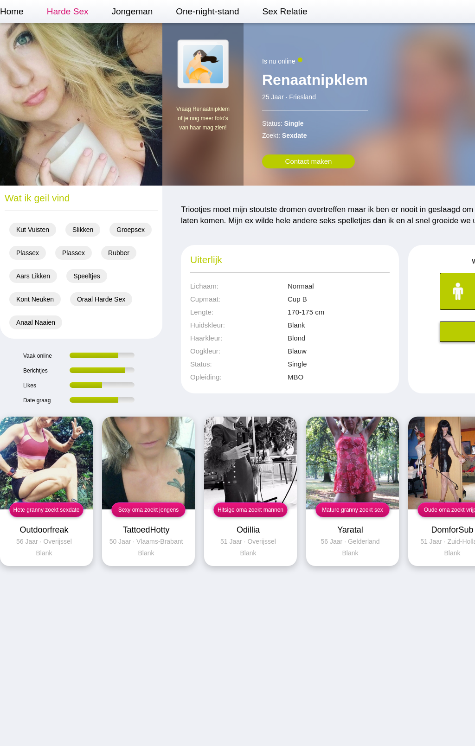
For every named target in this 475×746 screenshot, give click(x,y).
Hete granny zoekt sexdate (46, 510)
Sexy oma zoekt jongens (148, 510)
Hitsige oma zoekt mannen (250, 510)
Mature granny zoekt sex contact (352, 512)
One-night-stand (207, 11)
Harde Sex (68, 11)
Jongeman (132, 11)
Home (12, 11)
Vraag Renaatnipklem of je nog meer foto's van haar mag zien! (203, 118)
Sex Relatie (284, 11)
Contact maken (308, 161)
